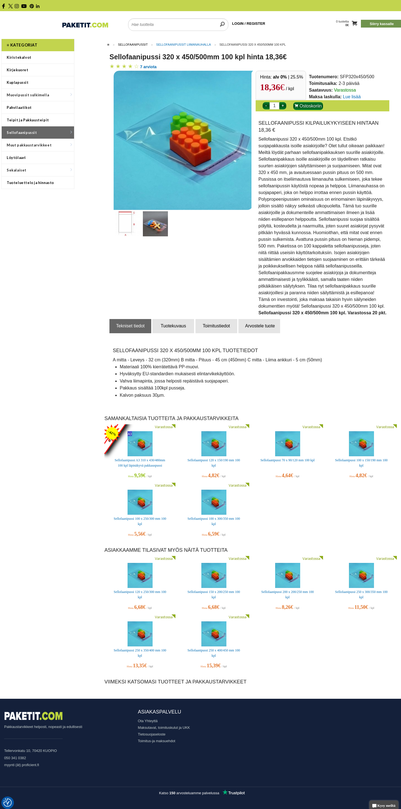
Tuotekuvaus (173, 325)
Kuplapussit (18, 82)
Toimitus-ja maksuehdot (156, 741)
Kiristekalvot (19, 57)
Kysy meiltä (383, 806)
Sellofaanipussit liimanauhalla (183, 44)
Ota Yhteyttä (148, 721)
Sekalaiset (39, 170)
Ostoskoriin (308, 106)
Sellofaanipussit (39, 132)
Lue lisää (352, 96)
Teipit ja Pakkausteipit (28, 120)
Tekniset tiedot (130, 325)
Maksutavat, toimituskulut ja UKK (164, 727)
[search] (222, 21)
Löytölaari (16, 157)
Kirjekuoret (17, 70)
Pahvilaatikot (19, 107)
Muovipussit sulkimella (39, 95)
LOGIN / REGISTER (248, 23)
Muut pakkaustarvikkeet (39, 145)
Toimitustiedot (216, 325)
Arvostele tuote (260, 325)
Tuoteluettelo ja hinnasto (30, 182)
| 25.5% (288, 77)
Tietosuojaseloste (151, 734)
